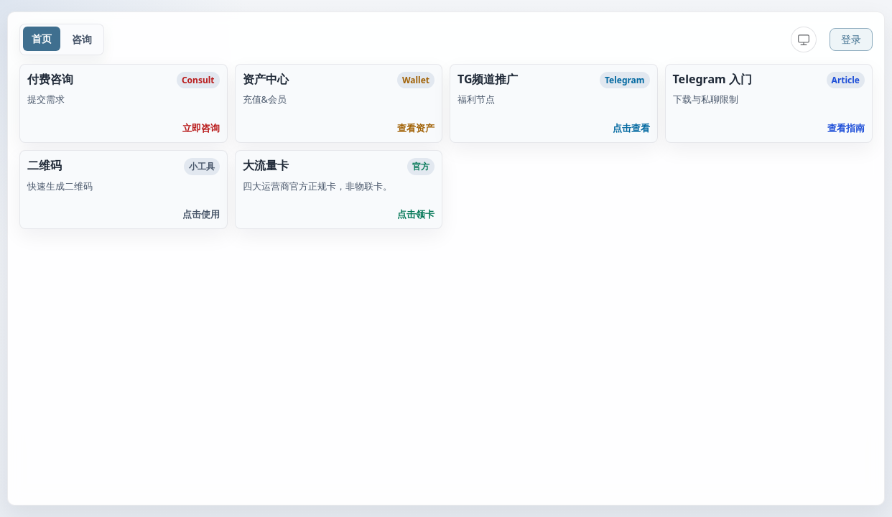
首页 (42, 38)
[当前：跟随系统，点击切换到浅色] (804, 39)
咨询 (82, 39)
